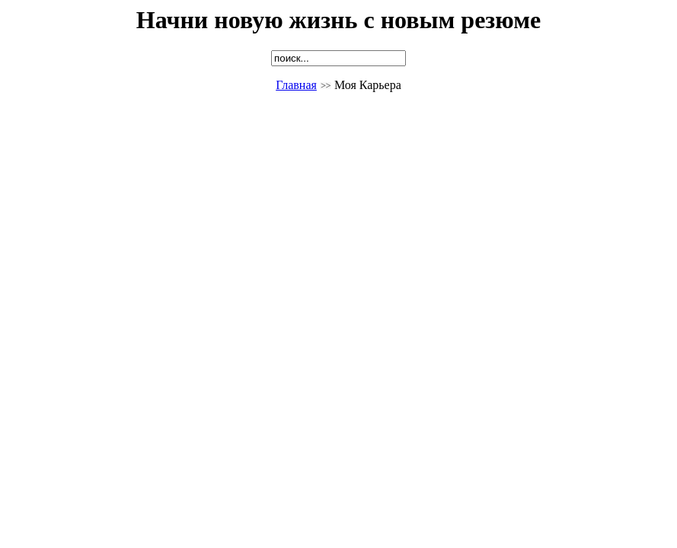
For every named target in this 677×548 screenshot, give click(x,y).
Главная (296, 84)
